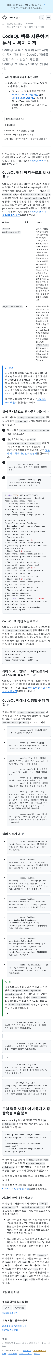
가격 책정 (12, 1353)
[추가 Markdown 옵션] (27, 119)
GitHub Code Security (22, 97)
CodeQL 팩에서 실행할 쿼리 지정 (25, 702)
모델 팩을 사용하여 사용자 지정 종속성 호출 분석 (26, 1110)
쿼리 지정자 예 (13, 834)
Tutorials (29, 23)
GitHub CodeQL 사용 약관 (24, 94)
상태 (4, 1353)
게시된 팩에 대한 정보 (17, 1198)
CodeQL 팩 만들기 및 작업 (15, 1188)
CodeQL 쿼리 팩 (38, 160)
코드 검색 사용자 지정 (16, 26)
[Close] (45, 4)
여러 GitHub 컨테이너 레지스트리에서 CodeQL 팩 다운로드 (25, 673)
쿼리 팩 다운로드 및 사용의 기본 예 (26, 411)
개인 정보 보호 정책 (9, 1313)
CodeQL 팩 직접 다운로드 (20, 621)
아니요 (19, 1307)
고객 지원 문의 (10, 1330)
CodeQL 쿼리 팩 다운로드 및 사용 (26, 174)
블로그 (37, 1353)
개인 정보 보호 (39, 1350)
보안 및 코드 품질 (14, 23)
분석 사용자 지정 (36, 26)
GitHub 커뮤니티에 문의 (14, 1325)
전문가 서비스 (25, 1353)
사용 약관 (27, 1350)
